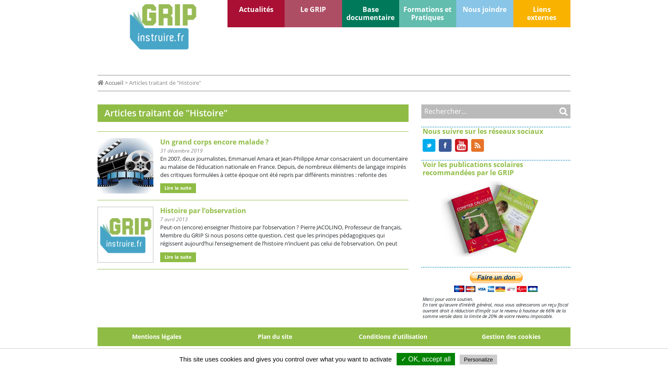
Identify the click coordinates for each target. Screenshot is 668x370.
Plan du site (275, 336)
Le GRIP (313, 9)
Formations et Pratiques (427, 13)
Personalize (478, 359)
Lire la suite (178, 188)
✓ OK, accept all (426, 359)
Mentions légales (156, 336)
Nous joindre (485, 9)
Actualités (256, 9)
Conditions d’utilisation (393, 336)
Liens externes (541, 13)
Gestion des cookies (511, 336)
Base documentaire (370, 13)
